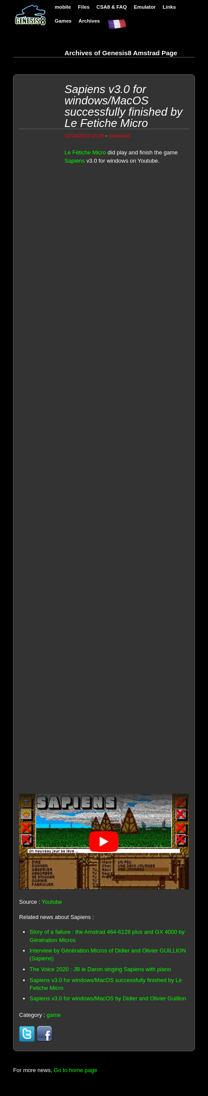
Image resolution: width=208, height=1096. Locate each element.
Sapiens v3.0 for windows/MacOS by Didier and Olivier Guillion (108, 998)
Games (63, 20)
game (53, 1015)
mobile (63, 7)
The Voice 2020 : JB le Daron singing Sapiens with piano (100, 969)
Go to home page (75, 1070)
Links (169, 7)
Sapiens (74, 160)
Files (84, 7)
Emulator (145, 7)
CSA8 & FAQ (111, 7)
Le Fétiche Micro (85, 152)
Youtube (52, 902)
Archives (89, 20)
